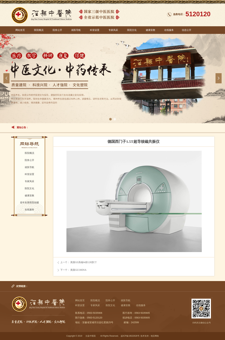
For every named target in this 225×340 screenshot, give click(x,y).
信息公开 (186, 30)
